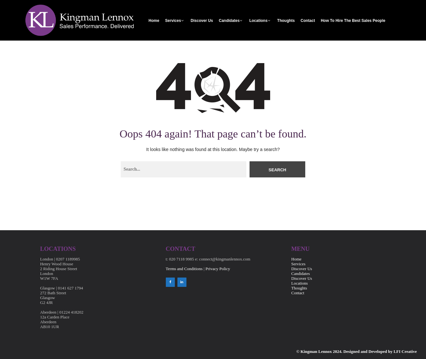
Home (153, 20)
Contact (307, 20)
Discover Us (202, 20)
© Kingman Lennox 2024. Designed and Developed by (344, 351)
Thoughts (286, 20)
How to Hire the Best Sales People (353, 20)
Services (173, 20)
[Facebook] (170, 282)
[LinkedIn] (181, 282)
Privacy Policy (217, 268)
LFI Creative (405, 351)
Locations (258, 20)
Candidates (229, 20)
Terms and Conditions (184, 268)
